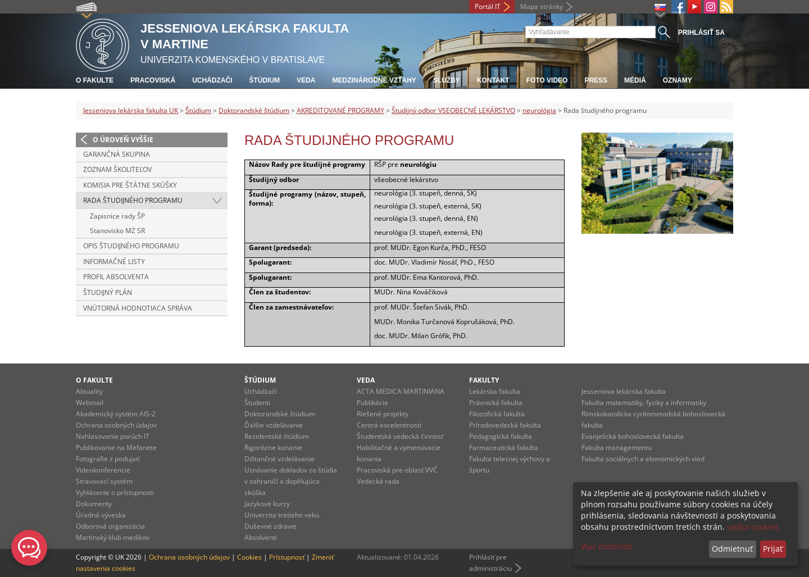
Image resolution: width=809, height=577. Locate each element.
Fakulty (484, 380)
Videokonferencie (103, 470)
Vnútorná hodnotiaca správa (137, 308)
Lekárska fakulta (494, 391)
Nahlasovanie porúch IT (112, 436)
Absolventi (260, 537)
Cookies (249, 557)
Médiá (635, 80)
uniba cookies (753, 526)
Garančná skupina (116, 154)
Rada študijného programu (133, 200)
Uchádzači (212, 80)
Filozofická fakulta (497, 414)
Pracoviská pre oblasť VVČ (397, 470)
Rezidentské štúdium (276, 436)
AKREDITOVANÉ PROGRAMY (340, 110)
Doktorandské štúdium (254, 110)
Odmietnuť (732, 548)
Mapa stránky (541, 6)
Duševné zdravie (270, 526)
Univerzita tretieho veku (281, 515)
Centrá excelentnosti (389, 425)
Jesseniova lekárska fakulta (623, 391)
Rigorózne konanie (273, 447)
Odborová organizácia (110, 526)
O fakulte (94, 80)
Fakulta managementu (616, 447)
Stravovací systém (104, 481)
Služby (446, 80)
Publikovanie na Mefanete (116, 447)
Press (595, 80)
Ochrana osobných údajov (116, 425)
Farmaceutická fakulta (503, 447)
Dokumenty (94, 503)
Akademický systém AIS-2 (116, 414)
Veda (306, 80)
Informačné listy (114, 261)
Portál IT (488, 6)
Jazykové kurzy (267, 503)
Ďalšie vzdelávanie (273, 425)
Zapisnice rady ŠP (117, 216)
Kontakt (493, 80)
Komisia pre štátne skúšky (130, 185)
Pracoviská (152, 80)
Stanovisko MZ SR (117, 230)
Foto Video (547, 80)
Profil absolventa (116, 276)
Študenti (257, 402)
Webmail (89, 402)
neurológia (539, 110)
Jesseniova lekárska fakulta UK (130, 110)
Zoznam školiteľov (117, 169)
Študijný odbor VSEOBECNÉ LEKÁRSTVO (453, 110)
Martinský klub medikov (112, 537)
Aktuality (89, 391)
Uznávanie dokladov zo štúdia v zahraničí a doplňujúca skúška (290, 481)
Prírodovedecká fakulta (505, 425)
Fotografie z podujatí (108, 459)
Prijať (773, 548)
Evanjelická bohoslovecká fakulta (632, 436)
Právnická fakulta (495, 402)
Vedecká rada (378, 481)
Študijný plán (107, 292)
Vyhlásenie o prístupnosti (115, 492)
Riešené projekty (382, 414)
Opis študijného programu (131, 246)
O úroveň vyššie (123, 139)
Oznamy (677, 80)
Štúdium (264, 80)
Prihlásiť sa (701, 33)
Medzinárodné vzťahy (374, 80)
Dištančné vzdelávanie (279, 459)
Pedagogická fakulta (500, 436)
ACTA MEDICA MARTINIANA (400, 391)
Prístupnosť (286, 557)
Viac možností (607, 546)
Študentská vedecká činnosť (400, 436)
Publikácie (372, 402)
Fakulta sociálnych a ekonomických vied (643, 459)
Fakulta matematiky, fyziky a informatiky (643, 402)
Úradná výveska (101, 515)
